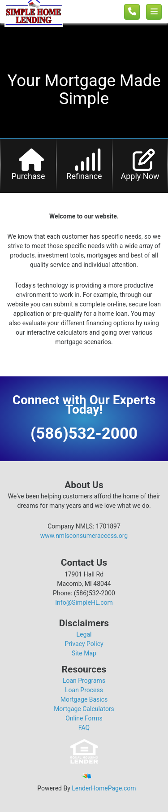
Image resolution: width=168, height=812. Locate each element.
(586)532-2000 (84, 433)
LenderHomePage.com (104, 788)
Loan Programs (84, 680)
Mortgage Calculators (84, 708)
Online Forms (84, 718)
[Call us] (132, 12)
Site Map (84, 653)
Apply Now (140, 176)
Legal (84, 634)
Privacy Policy (84, 643)
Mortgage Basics (84, 699)
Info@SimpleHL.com (83, 602)
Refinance (84, 176)
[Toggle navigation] (154, 12)
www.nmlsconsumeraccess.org (84, 535)
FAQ (84, 727)
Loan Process (84, 690)
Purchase (28, 176)
